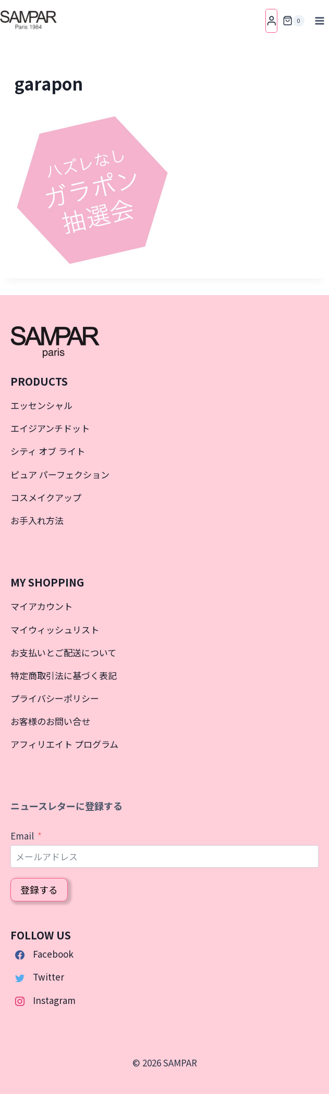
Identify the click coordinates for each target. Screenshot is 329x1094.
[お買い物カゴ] (293, 21)
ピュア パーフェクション (59, 474)
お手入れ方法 (37, 520)
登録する (39, 889)
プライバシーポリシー (54, 698)
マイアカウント (41, 606)
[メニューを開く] (319, 20)
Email (22, 835)
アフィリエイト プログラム (64, 743)
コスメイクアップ (45, 497)
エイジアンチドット (50, 428)
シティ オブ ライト (47, 450)
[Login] (271, 20)
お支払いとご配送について (63, 652)
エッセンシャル (41, 405)
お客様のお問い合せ (50, 721)
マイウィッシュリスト (54, 629)
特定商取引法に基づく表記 (63, 675)
